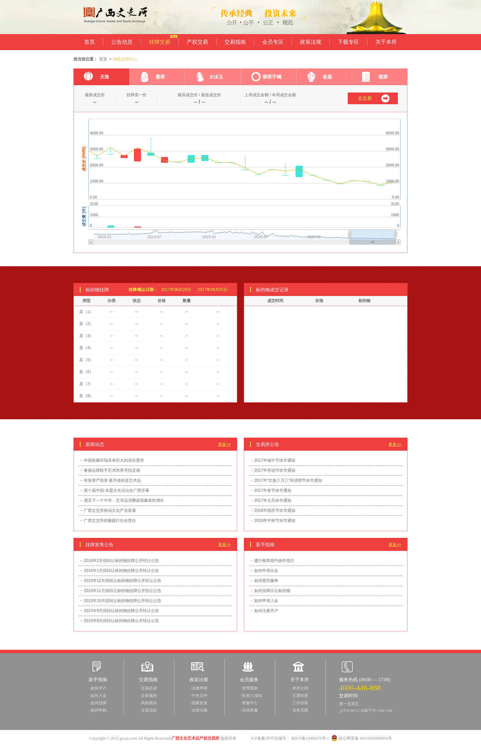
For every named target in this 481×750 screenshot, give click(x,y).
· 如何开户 (98, 688)
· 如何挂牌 (98, 703)
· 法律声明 (198, 688)
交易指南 (235, 42)
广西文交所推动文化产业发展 (110, 510)
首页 (89, 42)
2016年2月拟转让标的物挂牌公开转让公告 (121, 560)
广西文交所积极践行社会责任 (110, 520)
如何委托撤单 (266, 580)
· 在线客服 (249, 710)
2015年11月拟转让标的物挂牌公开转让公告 (122, 590)
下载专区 (348, 42)
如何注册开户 (266, 610)
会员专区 (273, 42)
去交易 (365, 98)
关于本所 (386, 42)
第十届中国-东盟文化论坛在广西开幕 (116, 490)
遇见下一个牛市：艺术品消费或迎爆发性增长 (124, 500)
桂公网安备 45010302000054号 (361, 738)
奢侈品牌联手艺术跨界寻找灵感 (112, 470)
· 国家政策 (198, 703)
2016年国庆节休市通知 (274, 510)
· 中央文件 (198, 695)
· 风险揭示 (148, 703)
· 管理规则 (249, 688)
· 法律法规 (198, 710)
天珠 (96, 78)
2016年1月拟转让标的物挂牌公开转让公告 (121, 570)
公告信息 (122, 42)
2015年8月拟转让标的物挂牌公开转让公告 (121, 620)
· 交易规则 (148, 695)
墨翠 (152, 78)
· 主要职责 (299, 695)
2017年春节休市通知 (272, 490)
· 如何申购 (98, 710)
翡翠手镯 (266, 78)
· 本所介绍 (299, 688)
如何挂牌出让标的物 (272, 590)
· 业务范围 (299, 710)
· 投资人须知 (251, 695)
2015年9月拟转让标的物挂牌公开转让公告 (121, 610)
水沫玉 (209, 78)
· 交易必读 (148, 688)
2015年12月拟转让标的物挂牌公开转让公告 (122, 580)
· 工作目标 (299, 703)
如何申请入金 (266, 600)
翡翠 (375, 78)
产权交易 (197, 42)
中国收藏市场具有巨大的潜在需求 (114, 460)
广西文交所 (111, 17)
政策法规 (310, 42)
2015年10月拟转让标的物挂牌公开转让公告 (122, 600)
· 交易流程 (148, 710)
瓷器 (319, 78)
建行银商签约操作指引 (274, 560)
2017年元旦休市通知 (272, 500)
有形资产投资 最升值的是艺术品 (112, 480)
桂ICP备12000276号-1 (310, 738)
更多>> (224, 444)
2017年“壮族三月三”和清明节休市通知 (288, 480)
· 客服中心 (249, 703)
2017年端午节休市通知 (274, 460)
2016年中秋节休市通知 (274, 520)
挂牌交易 (159, 40)
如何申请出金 (266, 570)
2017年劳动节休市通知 (274, 470)
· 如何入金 (98, 695)
